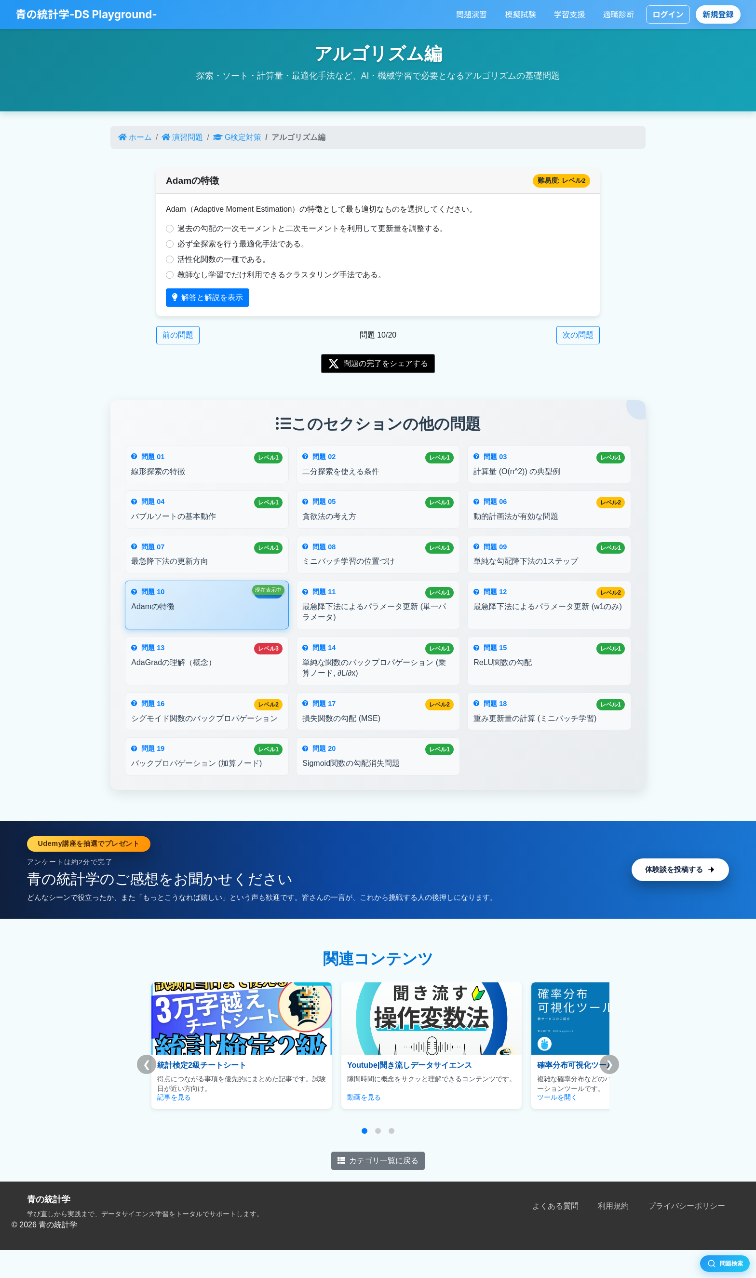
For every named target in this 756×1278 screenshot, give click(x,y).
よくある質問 (555, 1234)
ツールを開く (486, 1125)
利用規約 (613, 1234)
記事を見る (174, 1125)
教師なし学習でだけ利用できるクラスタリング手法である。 (281, 275)
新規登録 (718, 14)
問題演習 (471, 14)
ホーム (135, 137)
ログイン (667, 14)
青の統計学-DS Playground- (86, 14)
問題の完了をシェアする (378, 363)
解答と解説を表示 (207, 297)
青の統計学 (48, 1227)
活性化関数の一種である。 (223, 259)
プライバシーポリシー (686, 1234)
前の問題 (177, 335)
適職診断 (618, 14)
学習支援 (569, 14)
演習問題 (182, 137)
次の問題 (578, 335)
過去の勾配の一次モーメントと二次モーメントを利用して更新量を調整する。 (312, 228)
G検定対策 (237, 137)
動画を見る (328, 1125)
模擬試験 (520, 14)
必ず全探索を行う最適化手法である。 (243, 244)
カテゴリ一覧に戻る (378, 1188)
